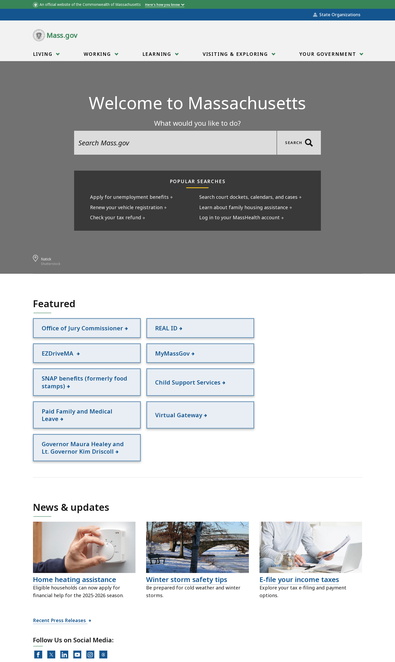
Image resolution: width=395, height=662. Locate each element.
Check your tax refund (115, 217)
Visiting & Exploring (236, 55)
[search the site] (175, 143)
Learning (157, 55)
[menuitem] (46, 54)
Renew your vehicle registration (126, 207)
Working (98, 55)
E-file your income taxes (299, 521)
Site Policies (134, 633)
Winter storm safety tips (186, 521)
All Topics (99, 633)
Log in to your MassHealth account (239, 217)
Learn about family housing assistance (243, 207)
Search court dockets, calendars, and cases (248, 197)
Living (43, 55)
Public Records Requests (186, 633)
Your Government (328, 55)
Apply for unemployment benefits (129, 197)
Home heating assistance (74, 521)
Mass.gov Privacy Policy (249, 649)
